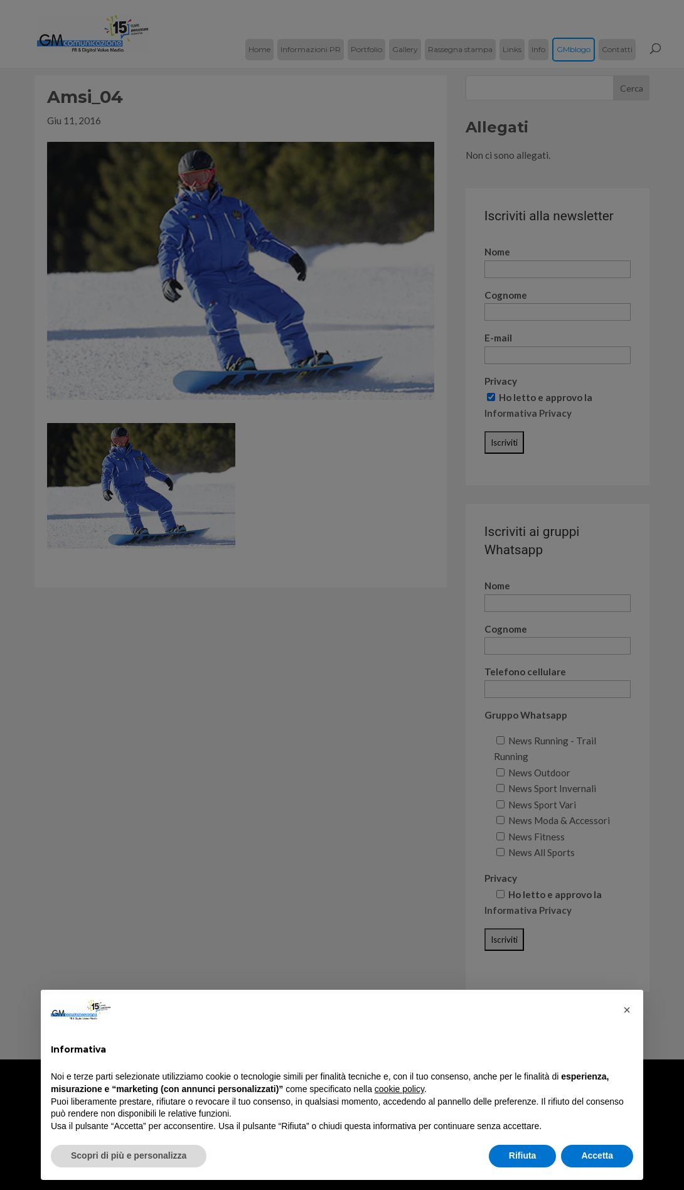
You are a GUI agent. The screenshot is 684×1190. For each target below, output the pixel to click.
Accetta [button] (597, 1155)
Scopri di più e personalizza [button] (128, 1155)
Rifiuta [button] (523, 1155)
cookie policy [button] (399, 1089)
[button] (627, 1010)
